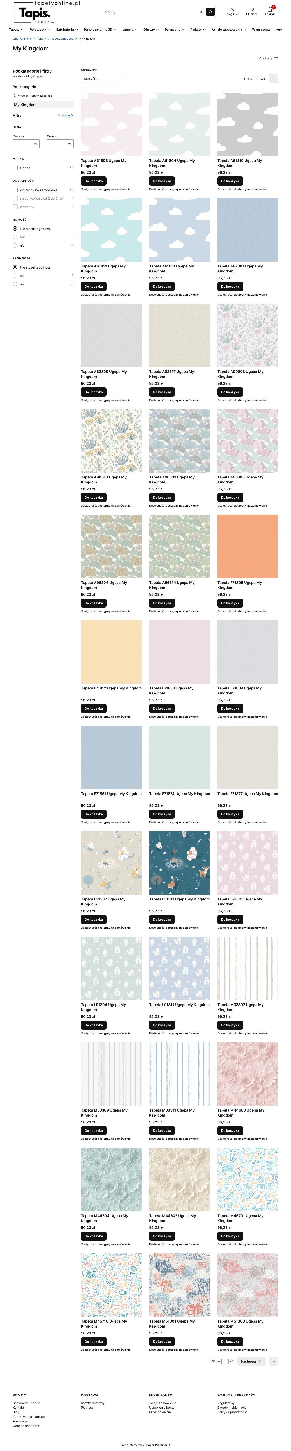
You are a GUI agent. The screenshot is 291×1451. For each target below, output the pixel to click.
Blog (16, 1412)
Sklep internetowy (144, 1445)
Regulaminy (226, 1403)
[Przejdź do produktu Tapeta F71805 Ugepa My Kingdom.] (247, 546)
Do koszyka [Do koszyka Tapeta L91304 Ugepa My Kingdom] (94, 1025)
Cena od (19, 136)
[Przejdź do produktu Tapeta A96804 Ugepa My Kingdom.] (111, 546)
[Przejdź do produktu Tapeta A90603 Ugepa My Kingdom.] (247, 335)
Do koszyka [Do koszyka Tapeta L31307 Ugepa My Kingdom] (94, 919)
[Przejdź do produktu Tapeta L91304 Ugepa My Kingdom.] (111, 968)
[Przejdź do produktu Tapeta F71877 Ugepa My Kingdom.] (247, 757)
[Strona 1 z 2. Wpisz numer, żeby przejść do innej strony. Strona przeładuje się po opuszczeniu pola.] (256, 78)
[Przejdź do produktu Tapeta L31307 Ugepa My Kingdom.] (111, 863)
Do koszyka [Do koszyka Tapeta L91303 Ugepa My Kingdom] (230, 919)
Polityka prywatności (232, 1412)
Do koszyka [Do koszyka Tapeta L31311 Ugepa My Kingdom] (162, 919)
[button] (210, 12)
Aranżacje (20, 1421)
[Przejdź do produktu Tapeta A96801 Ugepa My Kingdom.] (179, 441)
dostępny (27, 207)
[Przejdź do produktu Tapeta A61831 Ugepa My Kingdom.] (179, 230)
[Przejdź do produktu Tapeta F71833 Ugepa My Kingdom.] (179, 652)
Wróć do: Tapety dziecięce (32, 95)
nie (22, 245)
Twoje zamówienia (162, 1403)
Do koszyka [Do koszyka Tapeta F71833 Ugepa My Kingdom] (162, 708)
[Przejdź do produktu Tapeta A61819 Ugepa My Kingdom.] (247, 124)
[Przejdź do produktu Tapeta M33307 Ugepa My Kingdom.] (247, 968)
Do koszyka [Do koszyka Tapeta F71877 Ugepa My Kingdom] (230, 814)
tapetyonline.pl (22, 38)
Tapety (41, 38)
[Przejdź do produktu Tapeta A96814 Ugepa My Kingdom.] (179, 546)
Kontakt (18, 1407)
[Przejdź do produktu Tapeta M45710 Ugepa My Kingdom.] (111, 1285)
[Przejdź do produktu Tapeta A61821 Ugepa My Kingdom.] (111, 230)
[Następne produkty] (251, 1361)
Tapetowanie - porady (29, 1416)
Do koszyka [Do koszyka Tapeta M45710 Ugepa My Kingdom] (94, 1341)
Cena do (53, 136)
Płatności (87, 1407)
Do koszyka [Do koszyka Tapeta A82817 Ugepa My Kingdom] (162, 392)
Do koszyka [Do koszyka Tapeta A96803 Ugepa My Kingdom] (230, 497)
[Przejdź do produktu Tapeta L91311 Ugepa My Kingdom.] (179, 968)
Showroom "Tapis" (26, 1403)
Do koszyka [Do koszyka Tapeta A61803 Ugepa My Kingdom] (94, 181)
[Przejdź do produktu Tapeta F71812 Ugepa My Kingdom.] (111, 652)
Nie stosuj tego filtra (35, 229)
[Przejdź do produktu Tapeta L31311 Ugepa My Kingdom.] (179, 863)
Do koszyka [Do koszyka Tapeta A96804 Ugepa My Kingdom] (94, 603)
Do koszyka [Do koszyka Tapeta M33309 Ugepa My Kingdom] (94, 1130)
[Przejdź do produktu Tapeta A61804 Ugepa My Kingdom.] (179, 124)
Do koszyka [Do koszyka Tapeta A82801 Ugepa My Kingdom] (230, 286)
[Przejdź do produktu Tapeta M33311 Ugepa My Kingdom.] (179, 1074)
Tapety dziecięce (62, 38)
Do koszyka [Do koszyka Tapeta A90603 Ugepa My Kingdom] (230, 392)
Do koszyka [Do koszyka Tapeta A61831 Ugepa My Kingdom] (162, 286)
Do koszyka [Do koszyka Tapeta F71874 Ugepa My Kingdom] (162, 814)
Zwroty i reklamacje (231, 1407)
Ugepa (25, 168)
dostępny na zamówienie (38, 190)
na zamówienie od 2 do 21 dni (42, 198)
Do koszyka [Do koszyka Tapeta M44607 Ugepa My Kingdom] (162, 1236)
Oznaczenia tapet (26, 1426)
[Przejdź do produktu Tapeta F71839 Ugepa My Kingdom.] (247, 652)
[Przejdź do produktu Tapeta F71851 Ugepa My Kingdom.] (111, 757)
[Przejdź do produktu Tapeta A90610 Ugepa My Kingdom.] (111, 441)
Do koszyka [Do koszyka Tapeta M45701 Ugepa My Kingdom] (230, 1236)
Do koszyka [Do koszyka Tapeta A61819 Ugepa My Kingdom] (230, 181)
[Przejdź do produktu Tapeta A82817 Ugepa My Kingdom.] (179, 335)
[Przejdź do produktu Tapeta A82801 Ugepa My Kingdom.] (247, 230)
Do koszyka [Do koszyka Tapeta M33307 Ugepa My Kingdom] (230, 1025)
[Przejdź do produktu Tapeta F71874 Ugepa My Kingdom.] (179, 757)
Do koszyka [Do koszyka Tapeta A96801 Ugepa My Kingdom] (162, 497)
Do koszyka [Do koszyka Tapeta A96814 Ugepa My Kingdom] (162, 603)
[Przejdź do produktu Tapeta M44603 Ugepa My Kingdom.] (247, 1074)
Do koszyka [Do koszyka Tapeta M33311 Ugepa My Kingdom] (162, 1130)
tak (22, 237)
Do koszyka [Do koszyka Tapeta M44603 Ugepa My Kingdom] (230, 1130)
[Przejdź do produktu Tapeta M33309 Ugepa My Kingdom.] (111, 1074)
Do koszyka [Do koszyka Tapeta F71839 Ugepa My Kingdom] (230, 708)
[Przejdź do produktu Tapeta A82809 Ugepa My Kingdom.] (111, 335)
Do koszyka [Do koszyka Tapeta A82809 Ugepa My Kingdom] (94, 392)
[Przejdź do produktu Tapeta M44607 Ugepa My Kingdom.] (179, 1179)
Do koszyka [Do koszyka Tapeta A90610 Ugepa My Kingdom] (94, 497)
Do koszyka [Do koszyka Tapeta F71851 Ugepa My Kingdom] (94, 814)
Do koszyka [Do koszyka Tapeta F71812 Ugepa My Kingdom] (94, 708)
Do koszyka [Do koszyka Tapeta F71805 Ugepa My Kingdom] (230, 603)
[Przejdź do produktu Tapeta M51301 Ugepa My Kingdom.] (179, 1285)
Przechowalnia (160, 1412)
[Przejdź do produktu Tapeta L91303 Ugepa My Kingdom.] (247, 863)
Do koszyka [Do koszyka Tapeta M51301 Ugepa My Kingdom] (162, 1341)
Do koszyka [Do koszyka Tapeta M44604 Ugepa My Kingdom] (94, 1236)
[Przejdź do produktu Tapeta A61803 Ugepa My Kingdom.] (111, 124)
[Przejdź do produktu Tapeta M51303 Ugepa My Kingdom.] (247, 1285)
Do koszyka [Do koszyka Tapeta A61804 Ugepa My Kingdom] (162, 181)
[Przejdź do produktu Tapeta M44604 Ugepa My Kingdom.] (111, 1179)
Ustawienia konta (162, 1407)
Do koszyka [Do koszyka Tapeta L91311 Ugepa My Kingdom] (162, 1025)
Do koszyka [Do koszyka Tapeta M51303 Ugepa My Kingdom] (230, 1341)
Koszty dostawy (93, 1403)
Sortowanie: (89, 70)
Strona (248, 78)
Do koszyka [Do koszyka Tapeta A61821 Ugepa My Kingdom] (94, 286)
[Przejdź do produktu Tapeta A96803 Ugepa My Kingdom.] (247, 441)
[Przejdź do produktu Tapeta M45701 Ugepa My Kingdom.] (247, 1179)
